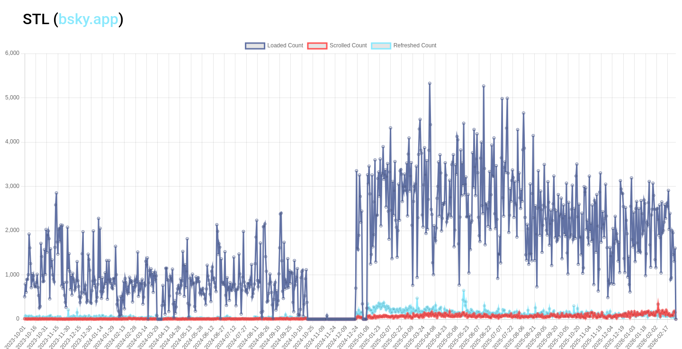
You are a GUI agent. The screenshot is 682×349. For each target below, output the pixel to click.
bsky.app (88, 19)
